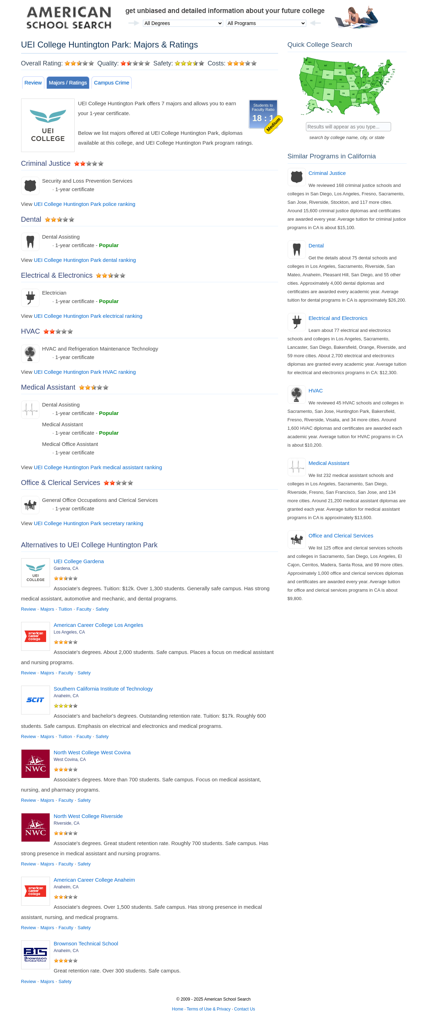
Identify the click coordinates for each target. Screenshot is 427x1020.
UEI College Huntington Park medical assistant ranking (98, 467)
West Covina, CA (70, 759)
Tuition (65, 609)
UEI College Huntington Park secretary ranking (88, 523)
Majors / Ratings (68, 83)
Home (177, 1009)
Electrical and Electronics (338, 318)
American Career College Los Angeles (98, 625)
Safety (102, 609)
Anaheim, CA (66, 695)
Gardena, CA (66, 568)
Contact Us (244, 1009)
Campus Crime (111, 83)
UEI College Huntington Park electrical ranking (88, 316)
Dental (316, 245)
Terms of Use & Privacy (209, 1009)
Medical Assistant (329, 463)
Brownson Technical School (86, 943)
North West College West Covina (92, 752)
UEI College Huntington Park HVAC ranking (85, 372)
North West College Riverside (88, 816)
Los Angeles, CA (69, 632)
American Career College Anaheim (94, 880)
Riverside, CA (67, 823)
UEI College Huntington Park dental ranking (85, 260)
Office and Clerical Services (341, 536)
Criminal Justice (327, 173)
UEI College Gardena (79, 561)
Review (33, 83)
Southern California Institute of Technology (103, 689)
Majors (47, 609)
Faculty (83, 609)
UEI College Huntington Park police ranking (85, 204)
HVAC (316, 390)
